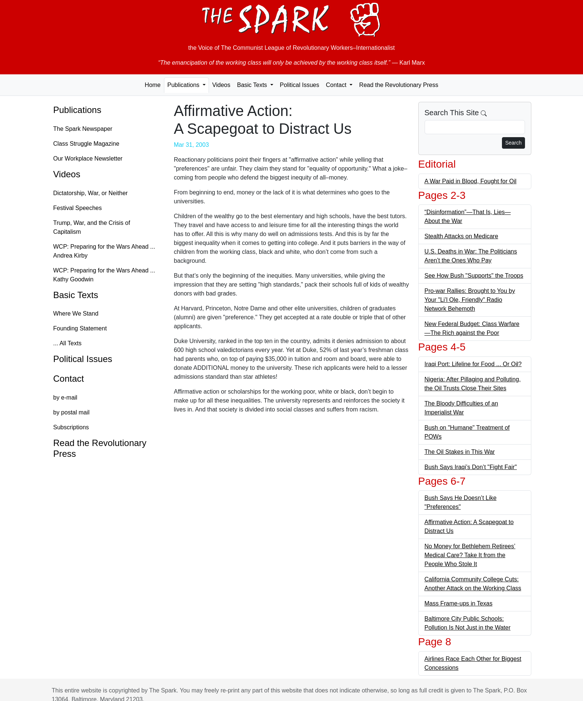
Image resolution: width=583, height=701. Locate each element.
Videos (221, 85)
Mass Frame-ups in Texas (459, 603)
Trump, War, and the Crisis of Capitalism (91, 227)
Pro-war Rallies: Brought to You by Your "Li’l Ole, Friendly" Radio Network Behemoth (470, 300)
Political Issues (299, 85)
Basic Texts (75, 295)
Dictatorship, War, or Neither (90, 193)
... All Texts (67, 343)
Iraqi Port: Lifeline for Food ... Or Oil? (473, 364)
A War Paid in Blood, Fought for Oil (471, 181)
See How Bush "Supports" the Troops (474, 275)
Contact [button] (337, 85)
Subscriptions (71, 427)
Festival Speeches (77, 208)
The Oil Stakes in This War (460, 452)
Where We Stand (76, 313)
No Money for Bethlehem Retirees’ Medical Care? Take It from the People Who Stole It (470, 555)
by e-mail (65, 397)
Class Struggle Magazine (86, 143)
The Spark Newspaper (82, 129)
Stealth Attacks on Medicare (461, 236)
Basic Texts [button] (252, 85)
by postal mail (71, 412)
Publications (77, 110)
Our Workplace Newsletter (87, 158)
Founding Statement (80, 328)
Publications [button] (184, 85)
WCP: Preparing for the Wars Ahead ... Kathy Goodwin (104, 274)
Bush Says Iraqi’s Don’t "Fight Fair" (471, 467)
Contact (68, 379)
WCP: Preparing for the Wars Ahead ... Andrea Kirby (104, 251)
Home (153, 85)
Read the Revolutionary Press (398, 85)
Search (513, 143)
